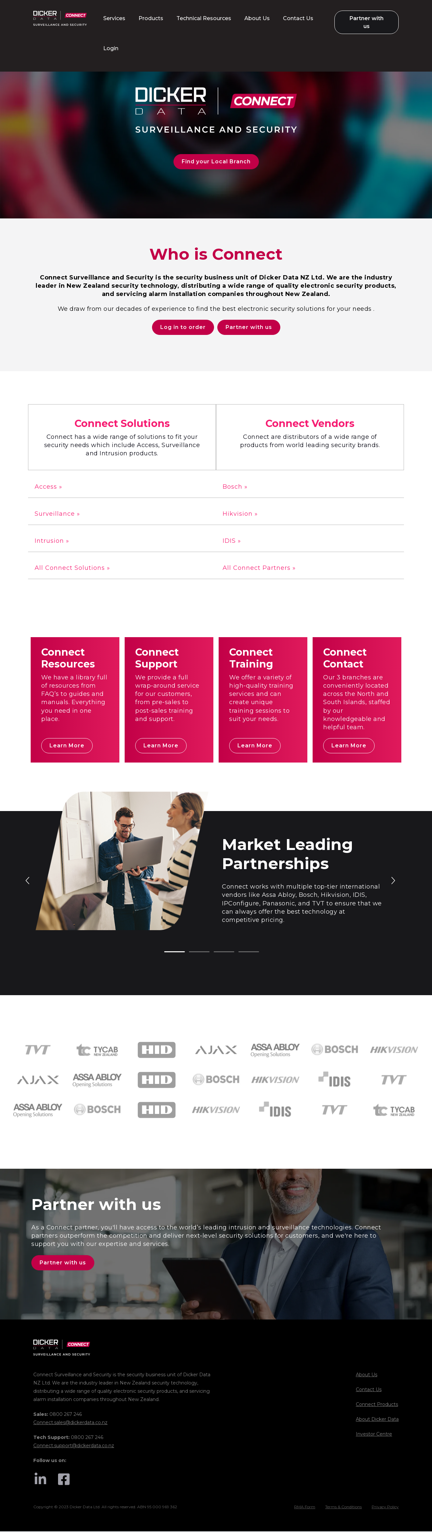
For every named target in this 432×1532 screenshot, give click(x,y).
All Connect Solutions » (72, 568)
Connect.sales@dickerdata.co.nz (70, 1423)
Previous (28, 880)
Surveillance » (57, 514)
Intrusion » (52, 541)
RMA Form (304, 1507)
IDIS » (232, 541)
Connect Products (377, 1405)
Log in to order (183, 327)
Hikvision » (240, 514)
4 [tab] (241, 952)
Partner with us (249, 327)
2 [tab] (192, 952)
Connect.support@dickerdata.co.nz (73, 1446)
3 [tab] (217, 952)
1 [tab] (167, 952)
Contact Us (369, 1390)
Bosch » (235, 487)
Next (392, 880)
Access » (48, 487)
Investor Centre (374, 1435)
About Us (366, 1375)
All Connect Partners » (259, 568)
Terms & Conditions (343, 1507)
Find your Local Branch (216, 161)
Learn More (66, 746)
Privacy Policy (385, 1507)
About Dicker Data (377, 1420)
